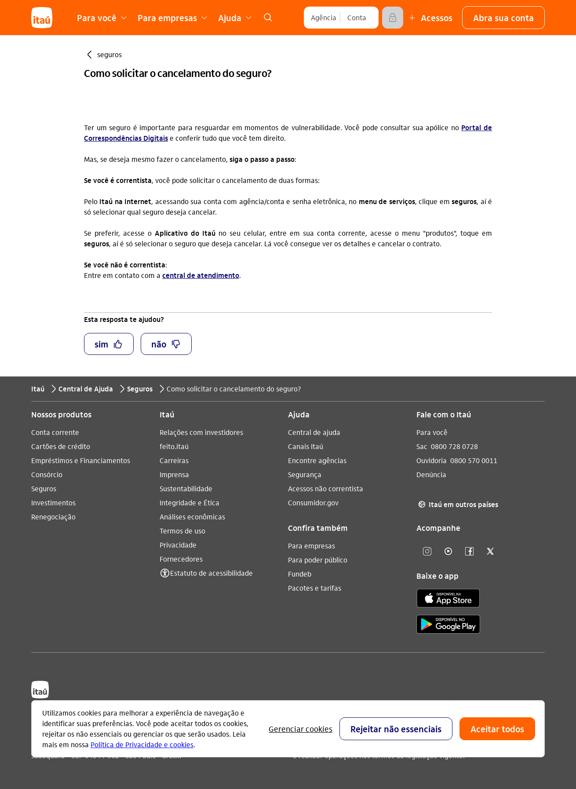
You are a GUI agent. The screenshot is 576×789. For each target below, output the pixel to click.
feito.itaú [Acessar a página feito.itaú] (174, 446)
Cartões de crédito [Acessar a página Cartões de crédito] (60, 446)
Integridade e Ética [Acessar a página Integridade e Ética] (189, 502)
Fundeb (299, 573)
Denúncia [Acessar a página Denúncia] (431, 474)
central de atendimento (200, 275)
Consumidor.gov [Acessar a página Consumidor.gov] (313, 502)
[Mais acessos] (429, 17)
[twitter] (490, 552)
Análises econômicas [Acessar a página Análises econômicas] (192, 516)
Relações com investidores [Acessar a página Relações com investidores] (201, 432)
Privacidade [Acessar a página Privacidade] (178, 544)
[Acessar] (392, 18)
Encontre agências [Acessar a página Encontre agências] (317, 460)
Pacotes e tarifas (314, 587)
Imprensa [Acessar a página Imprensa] (174, 474)
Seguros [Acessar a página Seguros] (43, 488)
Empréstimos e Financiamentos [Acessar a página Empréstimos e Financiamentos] (80, 460)
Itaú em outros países (457, 504)
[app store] (448, 599)
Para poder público (317, 559)
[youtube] (448, 552)
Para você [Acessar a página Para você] (432, 432)
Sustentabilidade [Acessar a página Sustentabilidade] (186, 488)
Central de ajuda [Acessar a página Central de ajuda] (314, 432)
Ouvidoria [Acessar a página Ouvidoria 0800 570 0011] (431, 460)
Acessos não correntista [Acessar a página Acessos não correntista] (325, 488)
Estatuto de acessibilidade (211, 572)
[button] (503, 17)
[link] (267, 17)
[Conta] (357, 17)
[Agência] (323, 17)
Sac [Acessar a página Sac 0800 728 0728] (421, 446)
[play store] (448, 625)
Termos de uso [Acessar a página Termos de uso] (182, 530)
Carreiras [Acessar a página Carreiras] (174, 460)
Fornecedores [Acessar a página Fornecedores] (181, 558)
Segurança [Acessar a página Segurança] (304, 474)
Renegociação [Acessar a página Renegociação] (53, 516)
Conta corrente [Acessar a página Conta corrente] (55, 432)
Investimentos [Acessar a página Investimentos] (53, 502)
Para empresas (311, 545)
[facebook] (469, 552)
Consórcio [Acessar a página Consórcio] (46, 474)
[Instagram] (426, 552)
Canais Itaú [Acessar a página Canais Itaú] (305, 446)
